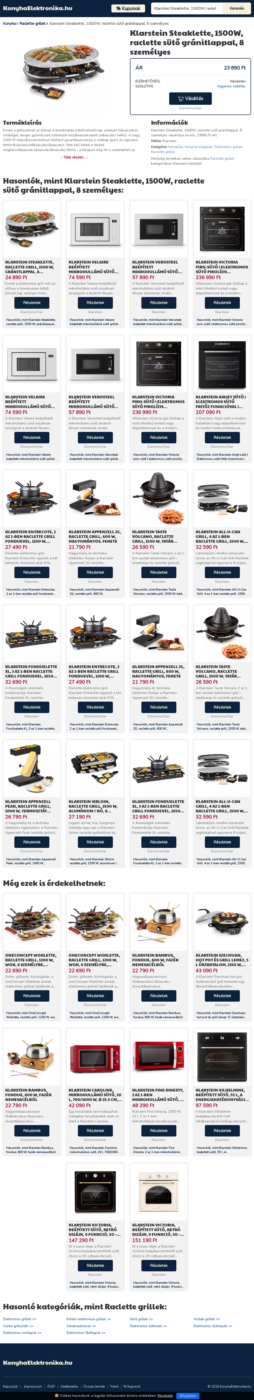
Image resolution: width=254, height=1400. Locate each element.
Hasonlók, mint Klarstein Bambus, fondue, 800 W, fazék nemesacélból (158, 1015)
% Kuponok (132, 1386)
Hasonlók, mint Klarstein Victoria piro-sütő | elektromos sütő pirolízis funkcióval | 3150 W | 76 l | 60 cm (222, 324)
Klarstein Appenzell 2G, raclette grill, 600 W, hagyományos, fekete (95, 536)
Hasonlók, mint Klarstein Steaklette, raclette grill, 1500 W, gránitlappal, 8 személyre (31, 324)
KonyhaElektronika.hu (37, 7)
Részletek (32, 302)
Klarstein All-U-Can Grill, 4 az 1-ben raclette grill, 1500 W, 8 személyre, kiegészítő (222, 539)
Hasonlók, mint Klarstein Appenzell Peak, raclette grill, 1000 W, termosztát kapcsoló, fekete (31, 863)
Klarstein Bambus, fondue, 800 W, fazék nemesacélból (155, 959)
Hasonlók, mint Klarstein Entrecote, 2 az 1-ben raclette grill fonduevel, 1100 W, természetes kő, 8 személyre (31, 594)
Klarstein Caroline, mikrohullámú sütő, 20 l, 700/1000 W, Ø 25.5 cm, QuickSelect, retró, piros (95, 1099)
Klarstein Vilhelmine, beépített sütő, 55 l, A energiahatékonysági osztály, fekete (220, 1097)
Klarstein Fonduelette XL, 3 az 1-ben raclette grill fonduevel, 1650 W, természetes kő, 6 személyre (31, 676)
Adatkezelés (69, 1386)
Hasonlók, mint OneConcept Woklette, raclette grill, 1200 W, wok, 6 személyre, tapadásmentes (31, 1017)
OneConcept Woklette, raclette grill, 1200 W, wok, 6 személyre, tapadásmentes (31, 962)
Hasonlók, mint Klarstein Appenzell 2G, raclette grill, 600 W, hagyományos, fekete (94, 594)
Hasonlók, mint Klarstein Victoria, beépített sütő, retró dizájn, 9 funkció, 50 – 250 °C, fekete (95, 1287)
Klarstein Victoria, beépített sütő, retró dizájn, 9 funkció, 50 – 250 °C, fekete (93, 1232)
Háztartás (175, 147)
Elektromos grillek (228, 147)
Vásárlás (190, 98)
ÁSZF (51, 1386)
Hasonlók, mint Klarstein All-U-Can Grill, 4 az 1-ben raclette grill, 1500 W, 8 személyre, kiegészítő (221, 594)
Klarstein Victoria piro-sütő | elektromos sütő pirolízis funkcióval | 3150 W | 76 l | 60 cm (222, 271)
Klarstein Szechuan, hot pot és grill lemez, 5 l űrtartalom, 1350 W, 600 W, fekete (222, 962)
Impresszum (33, 1386)
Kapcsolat (10, 1386)
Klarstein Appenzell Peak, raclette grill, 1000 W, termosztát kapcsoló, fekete (28, 808)
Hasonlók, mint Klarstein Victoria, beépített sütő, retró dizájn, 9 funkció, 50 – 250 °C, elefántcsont (158, 1287)
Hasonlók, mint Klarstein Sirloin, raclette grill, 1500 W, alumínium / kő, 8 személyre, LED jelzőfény (93, 863)
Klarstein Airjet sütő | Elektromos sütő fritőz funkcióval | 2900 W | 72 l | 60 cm (221, 404)
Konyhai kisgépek (198, 147)
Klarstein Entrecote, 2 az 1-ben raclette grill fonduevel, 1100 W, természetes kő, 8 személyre (30, 541)
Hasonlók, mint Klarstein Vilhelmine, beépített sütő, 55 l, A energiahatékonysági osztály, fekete (222, 1152)
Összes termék (94, 1386)
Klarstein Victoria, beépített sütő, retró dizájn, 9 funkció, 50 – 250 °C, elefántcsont (156, 1232)
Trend (114, 1386)
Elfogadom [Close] (188, 1396)
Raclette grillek (163, 152)
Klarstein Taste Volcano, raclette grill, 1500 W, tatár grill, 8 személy (153, 539)
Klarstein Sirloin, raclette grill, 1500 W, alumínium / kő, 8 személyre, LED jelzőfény (93, 810)
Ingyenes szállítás (232, 86)
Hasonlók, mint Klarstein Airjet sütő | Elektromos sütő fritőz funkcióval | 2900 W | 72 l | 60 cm (222, 459)
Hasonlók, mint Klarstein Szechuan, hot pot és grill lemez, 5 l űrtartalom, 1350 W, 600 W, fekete (222, 1017)
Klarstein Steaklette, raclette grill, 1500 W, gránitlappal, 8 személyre (29, 269)
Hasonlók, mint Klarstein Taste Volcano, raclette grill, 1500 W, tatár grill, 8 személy (158, 594)
